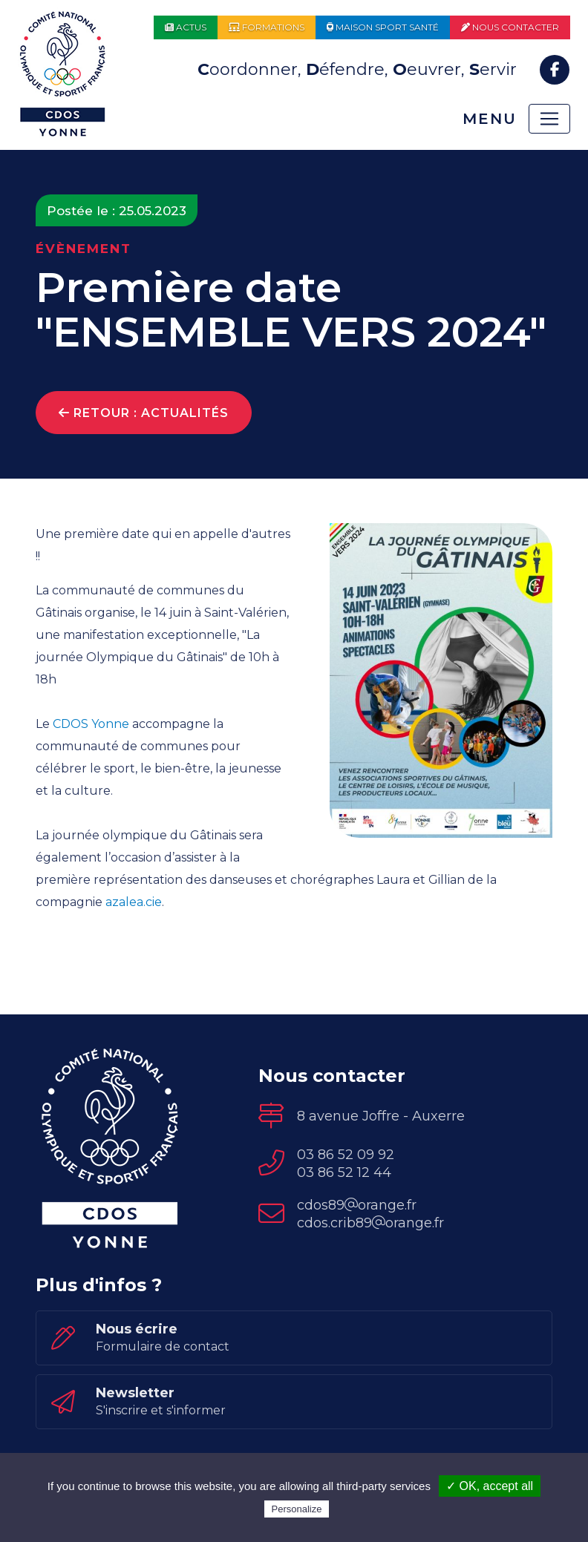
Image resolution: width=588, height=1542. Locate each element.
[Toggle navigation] (549, 119)
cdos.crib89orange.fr (370, 1223)
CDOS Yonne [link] (91, 724)
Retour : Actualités (144, 413)
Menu (490, 119)
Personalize (297, 1509)
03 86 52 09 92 (345, 1154)
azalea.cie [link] (133, 902)
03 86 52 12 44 (344, 1172)
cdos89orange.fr (356, 1205)
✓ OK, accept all (489, 1486)
